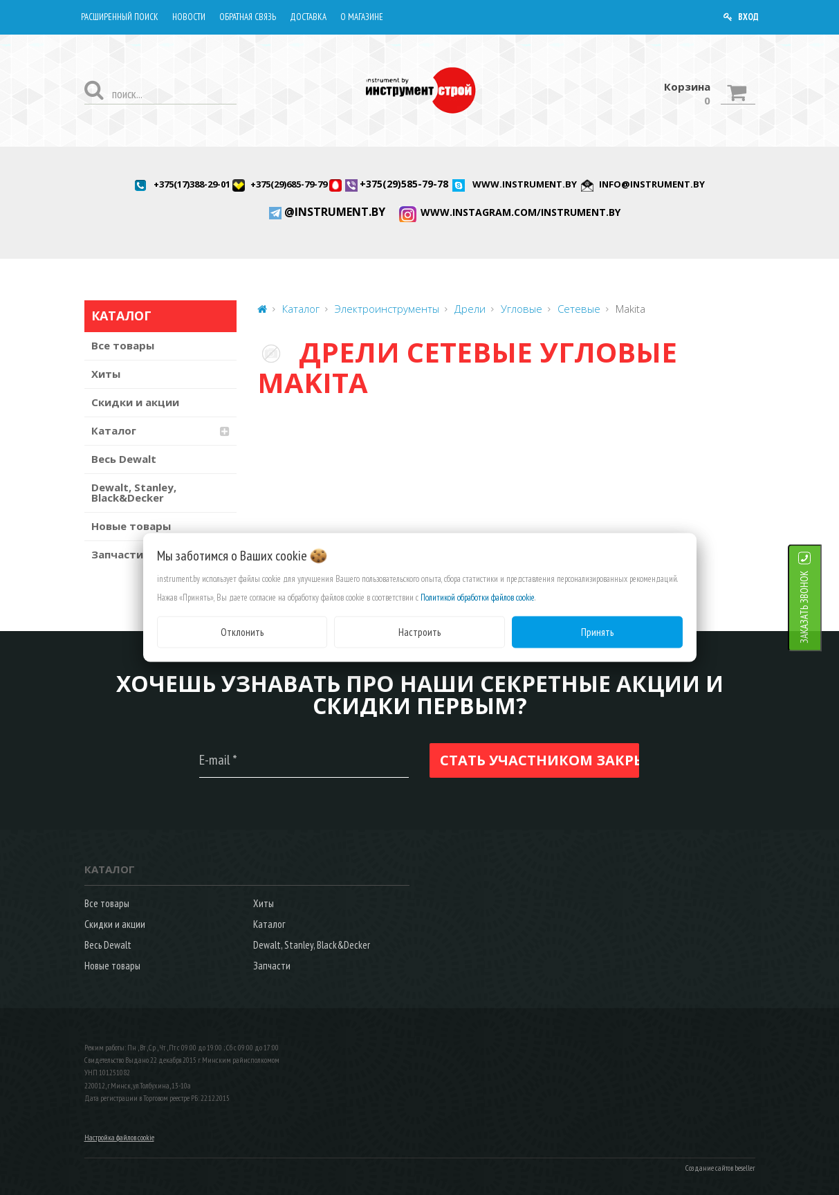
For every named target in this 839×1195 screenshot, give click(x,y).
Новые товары (131, 526)
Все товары (122, 345)
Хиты (105, 374)
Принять (597, 631)
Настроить (419, 631)
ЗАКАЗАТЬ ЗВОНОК (821, 606)
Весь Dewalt (123, 459)
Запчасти (272, 965)
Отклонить (242, 631)
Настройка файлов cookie (119, 1137)
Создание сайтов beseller (720, 1168)
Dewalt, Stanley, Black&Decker (133, 492)
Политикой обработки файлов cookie (478, 597)
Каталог (113, 430)
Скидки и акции (135, 402)
